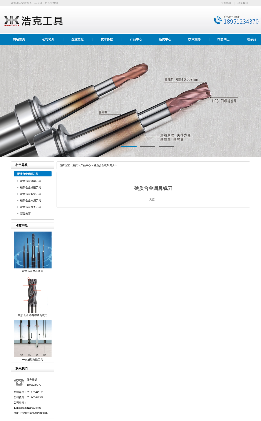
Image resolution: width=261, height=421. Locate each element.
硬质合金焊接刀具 (30, 194)
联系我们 (243, 3)
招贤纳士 (224, 39)
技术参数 (107, 39)
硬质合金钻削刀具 (30, 187)
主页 (75, 165)
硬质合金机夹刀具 (30, 207)
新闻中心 (165, 39)
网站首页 (19, 39)
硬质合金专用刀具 (30, 200)
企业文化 (77, 39)
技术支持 (194, 39)
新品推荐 (25, 213)
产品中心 (136, 39)
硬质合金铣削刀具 (30, 181)
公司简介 (226, 3)
